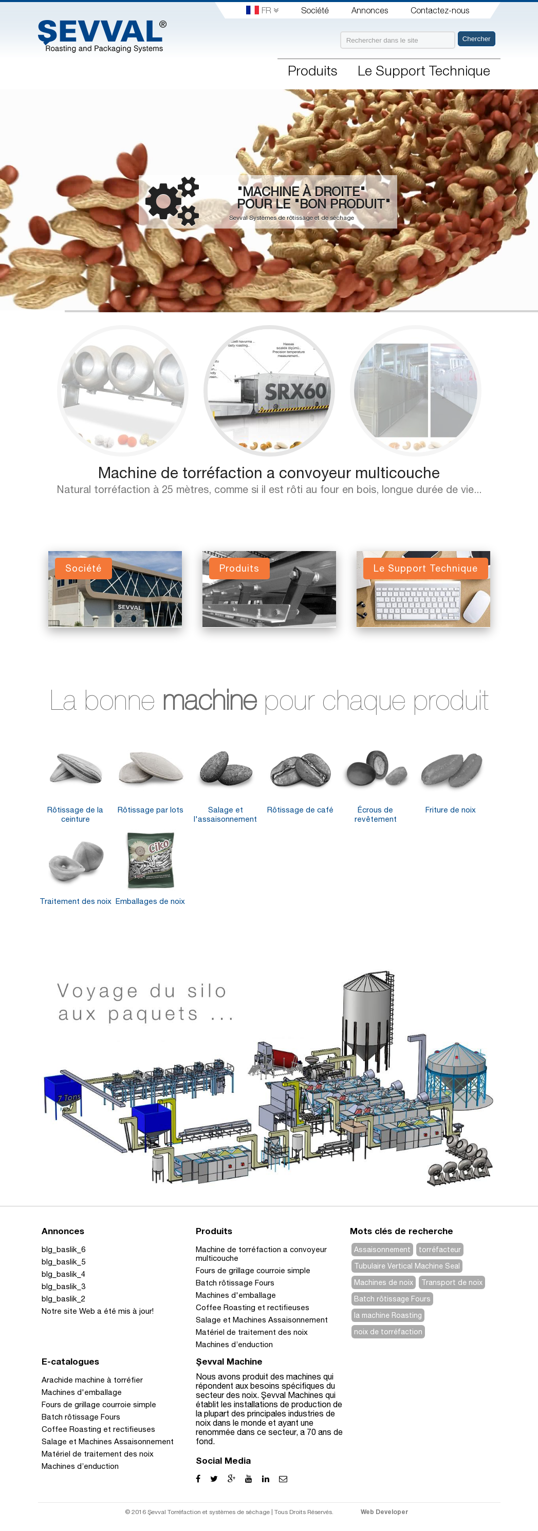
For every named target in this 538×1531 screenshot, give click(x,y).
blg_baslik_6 (63, 1249)
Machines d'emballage (236, 1295)
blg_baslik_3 (63, 1286)
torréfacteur (440, 1249)
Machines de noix (383, 1282)
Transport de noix (452, 1282)
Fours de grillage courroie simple (253, 1270)
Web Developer (385, 1512)
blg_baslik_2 (63, 1298)
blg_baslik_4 (63, 1274)
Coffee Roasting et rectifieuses (252, 1307)
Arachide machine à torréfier (92, 1379)
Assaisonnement (382, 1249)
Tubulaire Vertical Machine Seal (407, 1266)
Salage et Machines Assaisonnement (262, 1319)
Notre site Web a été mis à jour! (98, 1311)
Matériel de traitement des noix (252, 1332)
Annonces (369, 10)
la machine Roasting (388, 1315)
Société (315, 10)
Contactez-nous (440, 10)
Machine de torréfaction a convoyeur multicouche (269, 472)
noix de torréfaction (388, 1332)
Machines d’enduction (234, 1344)
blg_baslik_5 (63, 1261)
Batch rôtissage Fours (235, 1282)
